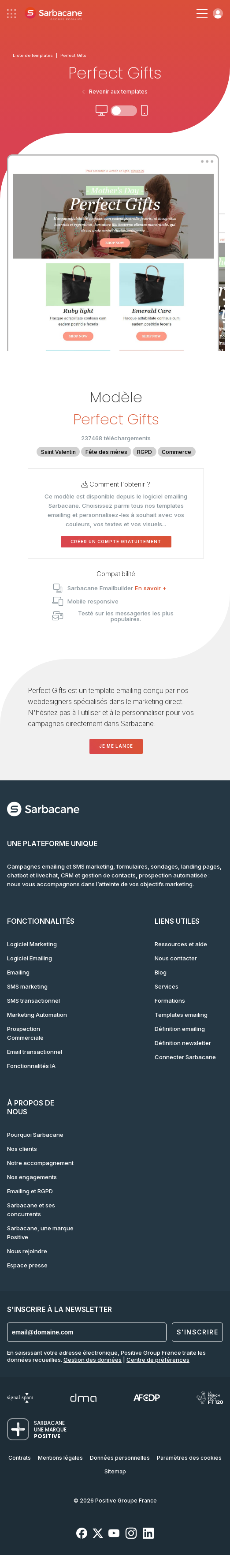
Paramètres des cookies (189, 1457)
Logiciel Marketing (32, 944)
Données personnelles (120, 1457)
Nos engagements (32, 1176)
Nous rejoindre (27, 1251)
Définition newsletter (183, 1042)
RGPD (144, 452)
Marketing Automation (37, 1014)
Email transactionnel (34, 1051)
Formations (170, 1000)
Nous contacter (176, 958)
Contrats (19, 1457)
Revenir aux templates (115, 91)
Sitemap (115, 1471)
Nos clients (22, 1148)
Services (166, 986)
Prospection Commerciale (25, 1033)
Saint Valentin (58, 452)
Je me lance (116, 746)
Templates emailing (181, 1014)
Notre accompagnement (40, 1162)
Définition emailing (180, 1028)
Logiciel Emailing (29, 958)
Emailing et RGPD (30, 1191)
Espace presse (27, 1265)
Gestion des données (92, 1359)
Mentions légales (60, 1457)
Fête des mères (106, 452)
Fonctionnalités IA (31, 1065)
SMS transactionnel (33, 1000)
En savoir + (151, 588)
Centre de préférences (157, 1359)
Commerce (176, 452)
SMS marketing (27, 986)
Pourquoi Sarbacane (35, 1134)
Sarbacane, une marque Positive (40, 1232)
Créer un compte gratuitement (115, 541)
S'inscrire (197, 1332)
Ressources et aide (181, 944)
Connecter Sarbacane (185, 1056)
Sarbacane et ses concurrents (31, 1210)
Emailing (18, 972)
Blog (161, 972)
